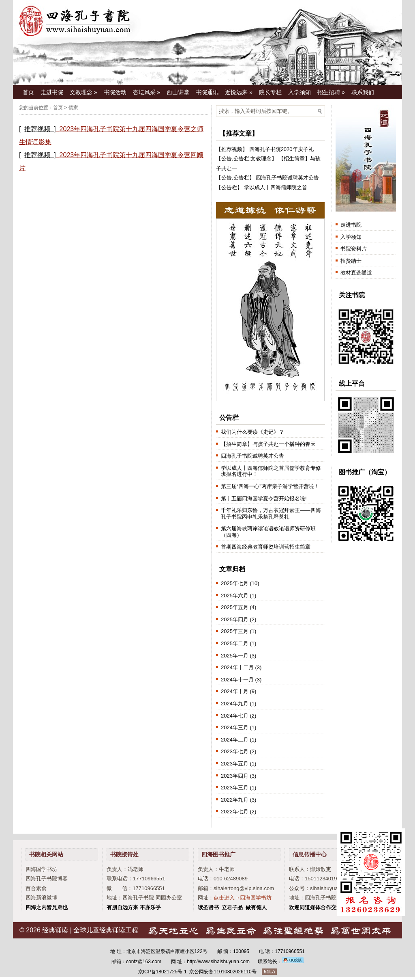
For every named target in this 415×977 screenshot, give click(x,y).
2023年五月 (234, 764)
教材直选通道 (356, 273)
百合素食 (36, 888)
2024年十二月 (237, 667)
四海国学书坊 (41, 869)
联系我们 (362, 92)
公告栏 (241, 159)
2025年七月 (234, 583)
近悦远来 (238, 92)
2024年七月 (234, 716)
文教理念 (83, 92)
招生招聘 (331, 92)
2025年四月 (234, 619)
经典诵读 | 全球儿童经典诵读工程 (90, 930)
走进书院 (52, 92)
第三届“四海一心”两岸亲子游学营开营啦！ (270, 486)
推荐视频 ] (40, 128)
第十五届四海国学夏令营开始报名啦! (264, 498)
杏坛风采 (146, 92)
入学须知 (299, 92)
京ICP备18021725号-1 (162, 972)
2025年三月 (234, 631)
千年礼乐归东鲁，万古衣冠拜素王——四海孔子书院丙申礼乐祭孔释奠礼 (271, 513)
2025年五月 (234, 607)
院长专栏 (270, 92)
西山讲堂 (178, 92)
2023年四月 (234, 776)
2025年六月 (234, 595)
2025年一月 (234, 656)
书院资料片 (353, 249)
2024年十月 (234, 691)
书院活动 (115, 92)
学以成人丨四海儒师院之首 (275, 187)
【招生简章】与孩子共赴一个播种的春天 (268, 444)
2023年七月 (234, 751)
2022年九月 (234, 800)
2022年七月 (234, 811)
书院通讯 (207, 92)
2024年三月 (234, 727)
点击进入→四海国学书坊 (243, 898)
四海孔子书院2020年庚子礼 (281, 149)
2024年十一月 (237, 680)
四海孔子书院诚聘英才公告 (287, 178)
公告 (226, 159)
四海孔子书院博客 (47, 878)
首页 (28, 92)
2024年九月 (234, 703)
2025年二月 (234, 643)
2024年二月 (234, 740)
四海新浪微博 (41, 898)
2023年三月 (234, 788)
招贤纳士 (351, 261)
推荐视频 (231, 149)
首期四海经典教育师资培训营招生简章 (265, 547)
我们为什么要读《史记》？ (252, 432)
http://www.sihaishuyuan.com (218, 961)
